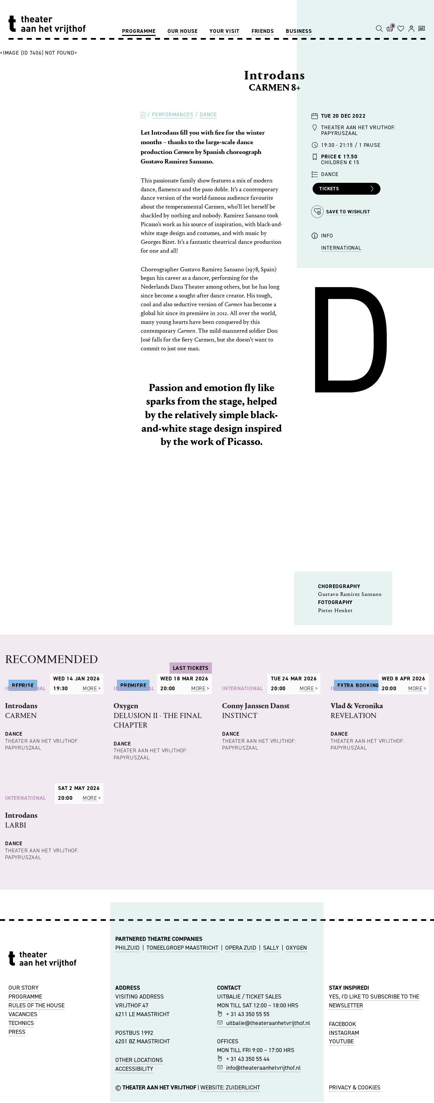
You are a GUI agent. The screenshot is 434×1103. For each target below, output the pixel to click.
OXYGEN (296, 1052)
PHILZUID (127, 1052)
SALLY (271, 1052)
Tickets (347, 189)
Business (299, 31)
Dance (208, 114)
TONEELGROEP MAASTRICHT (182, 1052)
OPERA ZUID (240, 1052)
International (341, 247)
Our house (182, 31)
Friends (263, 31)
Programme (138, 31)
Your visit (224, 31)
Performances (172, 114)
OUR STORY (23, 1092)
